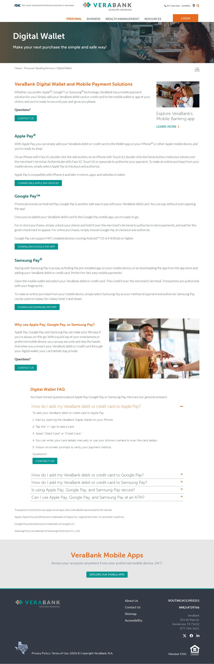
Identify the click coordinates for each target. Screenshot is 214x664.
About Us (131, 601)
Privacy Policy (41, 653)
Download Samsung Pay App (37, 307)
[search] (198, 6)
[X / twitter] (184, 636)
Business (93, 18)
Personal (74, 18)
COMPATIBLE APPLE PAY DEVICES (38, 183)
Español (186, 6)
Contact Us (26, 118)
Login (185, 18)
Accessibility (133, 620)
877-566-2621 (173, 6)
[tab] (107, 406)
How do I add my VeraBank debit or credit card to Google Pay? (88, 475)
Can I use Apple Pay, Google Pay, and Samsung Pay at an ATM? (88, 497)
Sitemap (131, 614)
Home (18, 68)
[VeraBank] (107, 7)
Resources (153, 18)
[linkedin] (197, 636)
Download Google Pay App (36, 246)
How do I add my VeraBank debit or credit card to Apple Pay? (86, 406)
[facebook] (191, 636)
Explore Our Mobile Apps (107, 574)
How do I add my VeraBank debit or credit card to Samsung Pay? (89, 482)
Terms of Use (60, 653)
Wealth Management (122, 18)
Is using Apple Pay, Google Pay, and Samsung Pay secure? (83, 490)
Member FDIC (177, 654)
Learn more (166, 127)
